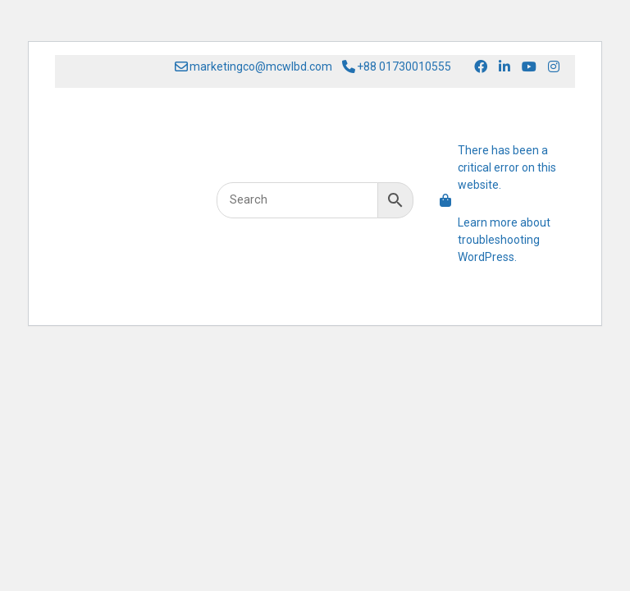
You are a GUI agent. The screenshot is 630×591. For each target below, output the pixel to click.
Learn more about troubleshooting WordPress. (504, 239)
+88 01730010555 (396, 67)
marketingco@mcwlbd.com (253, 67)
